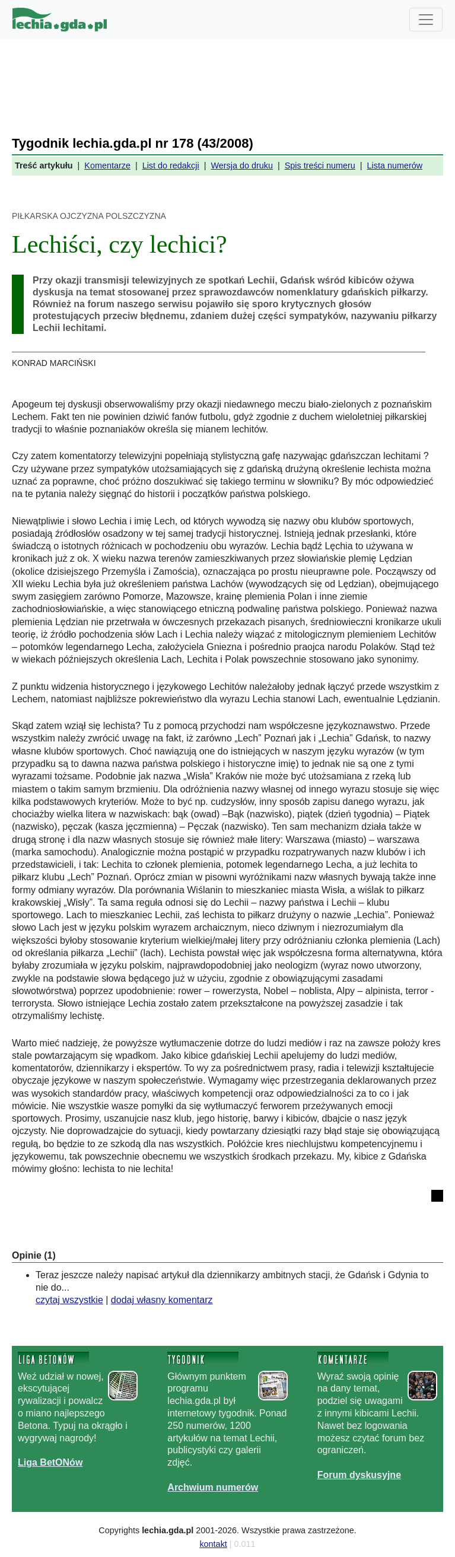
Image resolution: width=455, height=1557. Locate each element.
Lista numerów (395, 165)
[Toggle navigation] (426, 19)
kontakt (213, 1544)
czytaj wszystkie (69, 1300)
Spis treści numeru (320, 165)
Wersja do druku (242, 165)
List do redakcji (170, 165)
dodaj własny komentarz (162, 1300)
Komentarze (107, 165)
